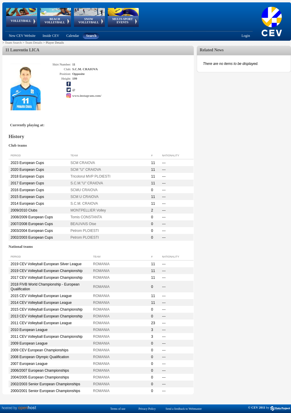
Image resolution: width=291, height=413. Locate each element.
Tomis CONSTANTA (86, 217)
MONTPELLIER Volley (88, 210)
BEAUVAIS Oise (83, 224)
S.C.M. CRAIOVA (84, 203)
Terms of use (117, 408)
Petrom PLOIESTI (84, 231)
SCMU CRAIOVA (83, 190)
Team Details (33, 42)
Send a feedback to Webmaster (184, 408)
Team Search (13, 42)
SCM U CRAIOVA (84, 197)
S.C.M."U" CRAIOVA (86, 183)
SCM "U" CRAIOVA (85, 170)
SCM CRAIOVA (82, 163)
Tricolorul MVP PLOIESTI (90, 176)
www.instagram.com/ (86, 95)
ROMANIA (101, 264)
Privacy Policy (147, 408)
